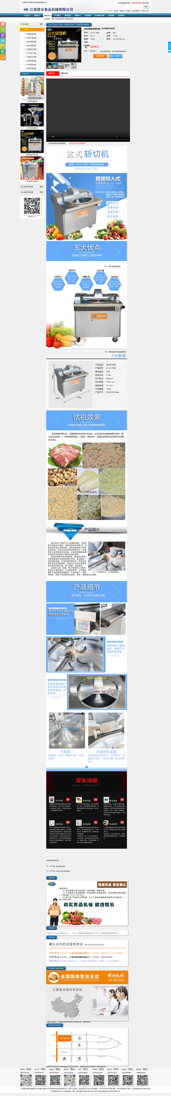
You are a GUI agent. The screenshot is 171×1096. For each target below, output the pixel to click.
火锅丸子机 (145, 11)
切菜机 (128, 11)
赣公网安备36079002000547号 (109, 1091)
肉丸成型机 (136, 11)
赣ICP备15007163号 (91, 1091)
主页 (50, 25)
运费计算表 (74, 937)
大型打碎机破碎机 (32, 128)
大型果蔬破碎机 (32, 101)
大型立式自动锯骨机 (63, 871)
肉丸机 (116, 11)
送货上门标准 (64, 937)
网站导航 (146, 3)
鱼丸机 (122, 11)
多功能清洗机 (60, 866)
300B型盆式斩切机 (32, 155)
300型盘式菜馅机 (32, 181)
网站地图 (80, 1091)
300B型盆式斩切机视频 (77, 143)
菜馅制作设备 (69, 25)
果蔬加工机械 (58, 25)
